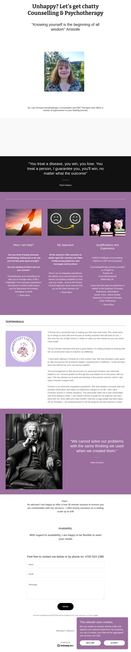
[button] (23, 295)
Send (66, 607)
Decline (90, 643)
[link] (65, 14)
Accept (114, 643)
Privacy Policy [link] (74, 615)
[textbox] (65, 565)
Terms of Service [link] (88, 615)
